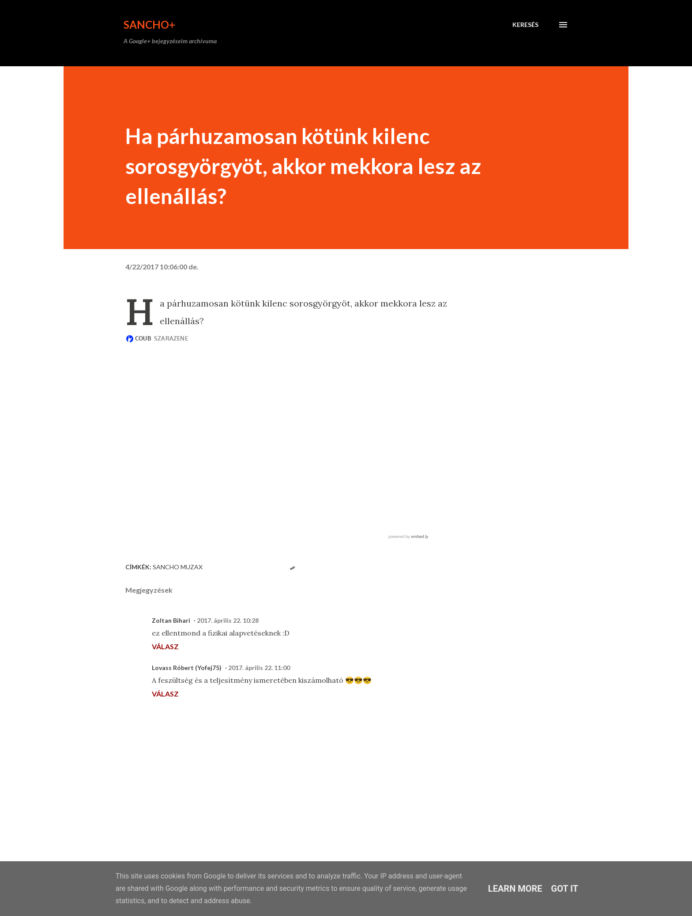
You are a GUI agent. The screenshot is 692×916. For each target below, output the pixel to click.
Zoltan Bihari (171, 620)
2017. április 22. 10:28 (228, 620)
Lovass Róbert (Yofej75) (187, 667)
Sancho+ (149, 24)
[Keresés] (525, 24)
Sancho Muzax (178, 567)
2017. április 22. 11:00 (259, 667)
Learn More (515, 888)
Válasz (165, 646)
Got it (565, 888)
